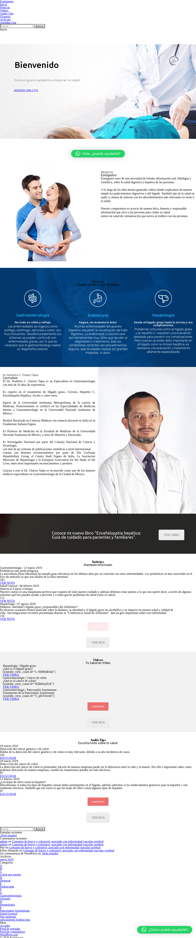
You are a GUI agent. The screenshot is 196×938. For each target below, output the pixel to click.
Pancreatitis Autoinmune (15, 910)
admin (4, 841)
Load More (98, 706)
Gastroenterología (11, 895)
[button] (98, 153)
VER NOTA (7, 582)
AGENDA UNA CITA (26, 90)
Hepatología (7, 904)
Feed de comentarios (12, 931)
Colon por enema (10, 874)
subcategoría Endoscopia (15, 919)
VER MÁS (98, 642)
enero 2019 (7, 859)
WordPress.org (9, 934)
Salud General (8, 913)
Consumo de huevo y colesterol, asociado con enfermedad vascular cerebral (57, 841)
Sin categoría (8, 916)
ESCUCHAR (8, 758)
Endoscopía (7, 886)
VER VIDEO (11, 674)
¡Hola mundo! (8, 835)
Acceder (5, 925)
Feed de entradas (10, 928)
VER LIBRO (171, 534)
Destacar (5, 880)
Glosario (5, 898)
